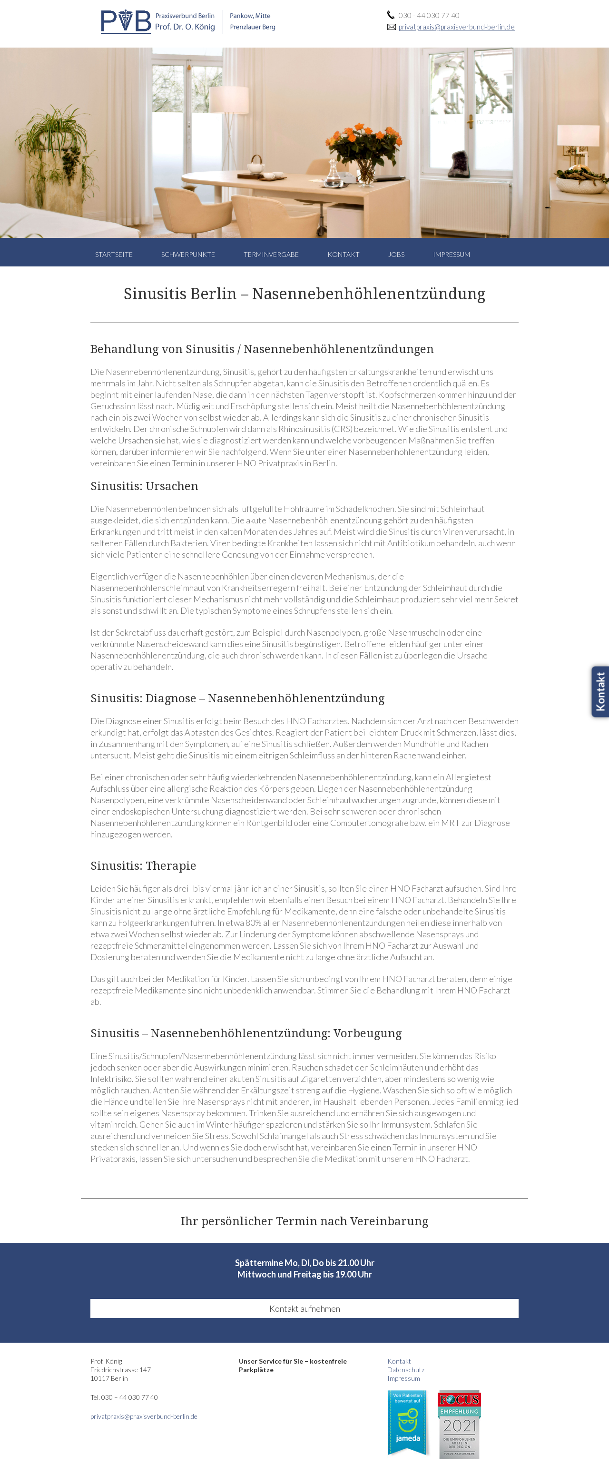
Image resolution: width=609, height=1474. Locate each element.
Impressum (451, 254)
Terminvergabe (271, 254)
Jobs (396, 254)
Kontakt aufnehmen (304, 1308)
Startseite (114, 254)
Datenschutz (405, 1370)
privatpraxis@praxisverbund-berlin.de (457, 26)
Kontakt (343, 254)
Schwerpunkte (188, 254)
